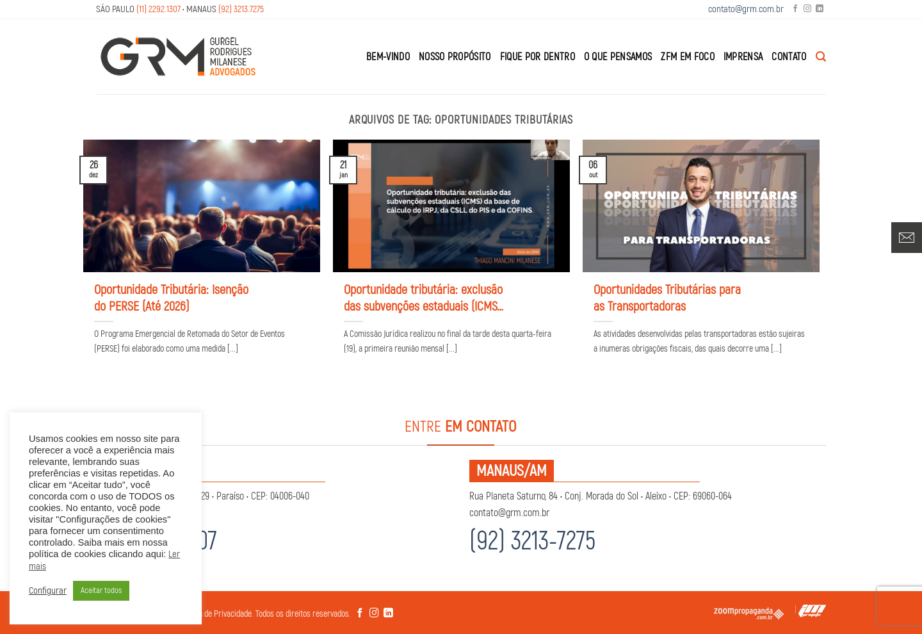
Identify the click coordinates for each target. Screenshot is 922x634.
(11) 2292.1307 (158, 9)
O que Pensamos (618, 57)
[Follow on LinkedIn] (819, 9)
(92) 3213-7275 (532, 541)
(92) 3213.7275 (241, 9)
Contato (789, 57)
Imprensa (743, 57)
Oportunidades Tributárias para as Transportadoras (667, 298)
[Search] (821, 56)
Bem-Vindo (388, 57)
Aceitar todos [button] (101, 590)
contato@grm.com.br (746, 9)
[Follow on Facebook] (795, 9)
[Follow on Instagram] (807, 9)
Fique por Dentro (537, 57)
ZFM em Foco (688, 57)
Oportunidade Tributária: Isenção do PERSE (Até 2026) (171, 298)
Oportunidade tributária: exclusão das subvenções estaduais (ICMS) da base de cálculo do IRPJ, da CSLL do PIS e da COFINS (423, 298)
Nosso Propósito (455, 57)
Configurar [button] (48, 591)
